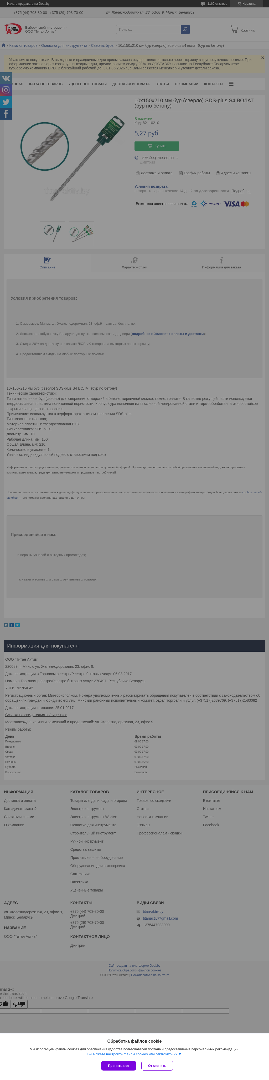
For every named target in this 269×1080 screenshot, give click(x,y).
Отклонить (157, 1066)
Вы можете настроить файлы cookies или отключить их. (132, 1054)
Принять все (118, 1066)
